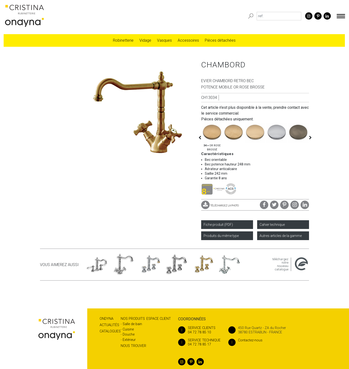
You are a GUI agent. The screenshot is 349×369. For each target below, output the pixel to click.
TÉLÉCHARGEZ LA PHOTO (220, 205)
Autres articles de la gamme (281, 236)
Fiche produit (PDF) (218, 225)
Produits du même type (221, 236)
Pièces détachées (220, 40)
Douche (129, 334)
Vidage (145, 40)
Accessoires (188, 40)
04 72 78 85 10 (199, 330)
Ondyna (106, 319)
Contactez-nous (245, 340)
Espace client (158, 319)
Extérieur (129, 340)
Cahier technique (272, 225)
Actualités (109, 325)
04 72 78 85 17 (199, 342)
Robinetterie (123, 40)
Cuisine (128, 329)
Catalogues (110, 331)
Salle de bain (132, 324)
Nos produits (133, 319)
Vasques (164, 40)
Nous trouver (133, 346)
